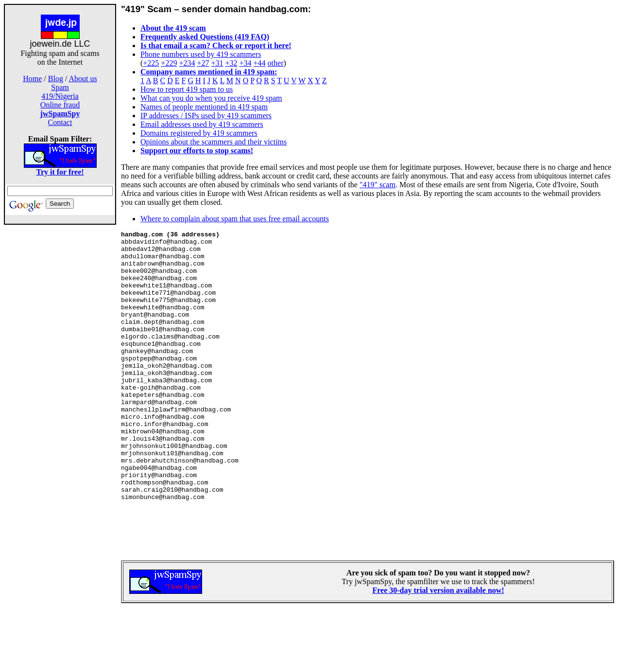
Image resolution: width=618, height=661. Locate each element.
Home (32, 78)
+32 (231, 63)
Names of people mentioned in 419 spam (204, 107)
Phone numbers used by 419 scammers (200, 54)
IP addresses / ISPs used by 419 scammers (206, 115)
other (276, 63)
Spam (60, 87)
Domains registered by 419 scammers (199, 133)
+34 (246, 63)
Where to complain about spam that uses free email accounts (234, 218)
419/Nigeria (59, 96)
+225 (151, 63)
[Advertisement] (60, 378)
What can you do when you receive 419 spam (211, 98)
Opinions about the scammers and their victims (213, 142)
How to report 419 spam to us (186, 89)
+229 (169, 63)
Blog (55, 78)
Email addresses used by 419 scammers (201, 124)
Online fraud (60, 105)
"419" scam (377, 184)
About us (83, 78)
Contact (60, 122)
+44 (260, 63)
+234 (187, 63)
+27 (203, 63)
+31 (217, 63)
